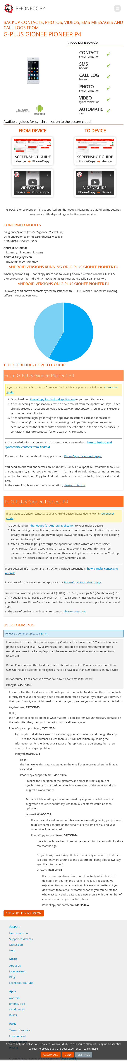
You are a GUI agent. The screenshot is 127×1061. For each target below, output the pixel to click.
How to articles (18, 933)
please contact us (74, 485)
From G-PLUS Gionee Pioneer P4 (32, 151)
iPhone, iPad (17, 1003)
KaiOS (13, 1015)
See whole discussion (24, 913)
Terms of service (19, 1030)
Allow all (50, 1054)
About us (15, 965)
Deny (67, 1054)
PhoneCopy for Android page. (83, 456)
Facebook (15, 982)
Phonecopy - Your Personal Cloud (25, 8)
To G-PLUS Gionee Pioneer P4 (95, 151)
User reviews (17, 971)
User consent (17, 1036)
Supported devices (21, 939)
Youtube (28, 982)
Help (12, 950)
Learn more (91, 1048)
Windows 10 (17, 1009)
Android (14, 998)
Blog (12, 977)
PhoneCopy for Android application (52, 399)
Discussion (16, 944)
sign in (43, 633)
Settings (84, 1054)
